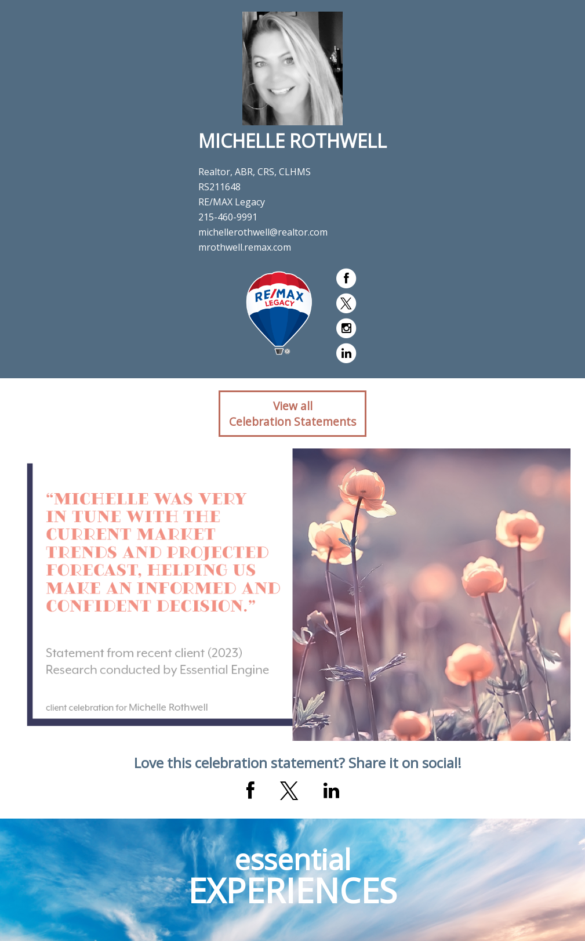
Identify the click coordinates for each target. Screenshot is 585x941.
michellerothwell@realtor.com (263, 232)
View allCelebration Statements (292, 413)
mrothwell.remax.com (244, 247)
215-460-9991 (227, 217)
